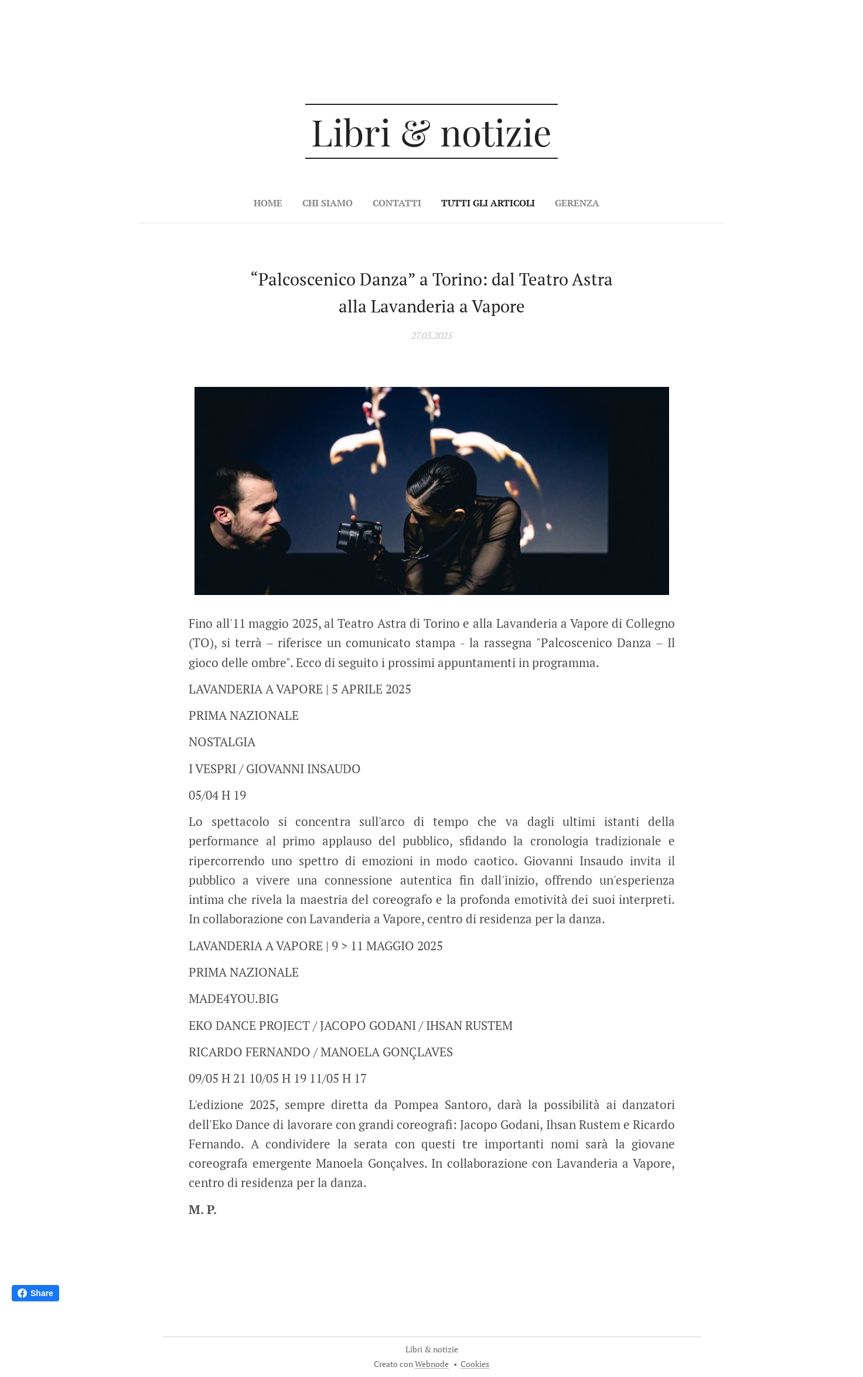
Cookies (475, 1363)
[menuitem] (392, 202)
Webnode (432, 1363)
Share (35, 1293)
